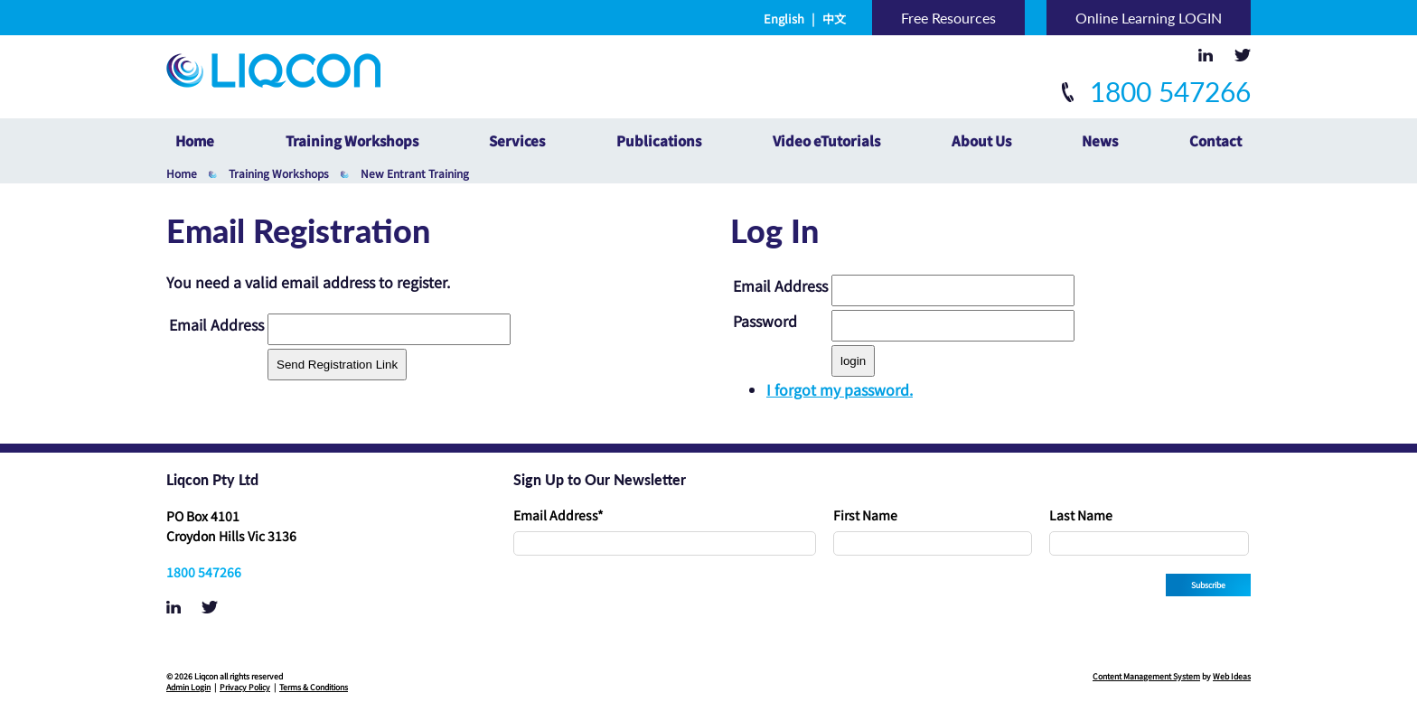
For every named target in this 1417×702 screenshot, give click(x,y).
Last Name (1080, 515)
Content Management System (1146, 676)
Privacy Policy (245, 687)
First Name (865, 515)
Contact (1215, 140)
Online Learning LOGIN (1148, 17)
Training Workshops (352, 140)
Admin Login (188, 687)
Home (194, 140)
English (784, 18)
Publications (658, 140)
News (1100, 140)
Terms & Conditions (313, 687)
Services (517, 140)
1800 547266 (1156, 91)
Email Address (558, 515)
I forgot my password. (839, 389)
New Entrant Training (415, 173)
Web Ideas (1232, 676)
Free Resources (948, 17)
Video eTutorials (826, 140)
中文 (834, 18)
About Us (981, 140)
